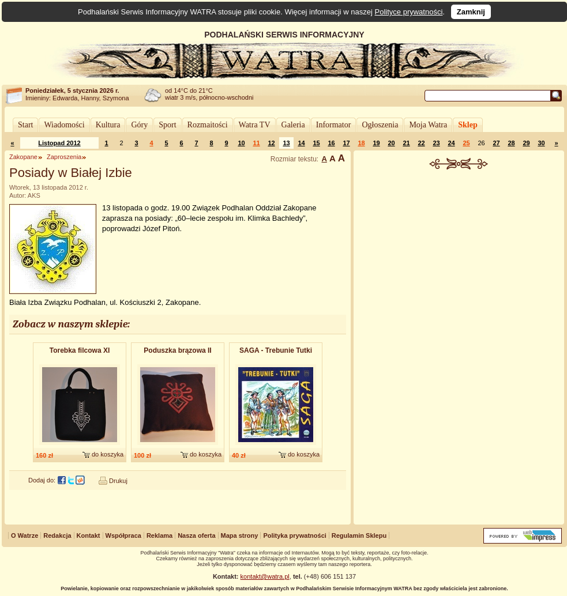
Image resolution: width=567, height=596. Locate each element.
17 (346, 142)
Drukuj (118, 480)
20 (391, 142)
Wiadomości (64, 124)
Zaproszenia (64, 156)
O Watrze (24, 535)
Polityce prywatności (409, 11)
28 (511, 142)
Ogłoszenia (380, 124)
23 (436, 142)
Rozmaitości (207, 124)
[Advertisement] (459, 348)
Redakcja (57, 535)
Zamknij (471, 11)
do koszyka (107, 454)
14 (301, 142)
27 (496, 142)
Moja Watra (428, 124)
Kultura (108, 124)
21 (406, 142)
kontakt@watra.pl (265, 576)
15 (316, 142)
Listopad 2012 (59, 142)
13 (286, 142)
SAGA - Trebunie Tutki (275, 350)
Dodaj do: (41, 480)
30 (541, 142)
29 (526, 142)
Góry (139, 124)
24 (451, 142)
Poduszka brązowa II (177, 350)
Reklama (159, 535)
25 (466, 142)
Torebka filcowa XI (80, 350)
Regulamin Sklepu (359, 535)
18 (361, 142)
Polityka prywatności (294, 535)
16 (331, 142)
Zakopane (23, 156)
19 (376, 142)
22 (421, 142)
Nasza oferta (196, 535)
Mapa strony (239, 535)
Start (25, 124)
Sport (167, 124)
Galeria (293, 124)
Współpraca (123, 535)
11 (256, 142)
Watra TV (255, 124)
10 (241, 142)
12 (271, 142)
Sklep (467, 124)
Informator (333, 124)
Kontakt (88, 535)
